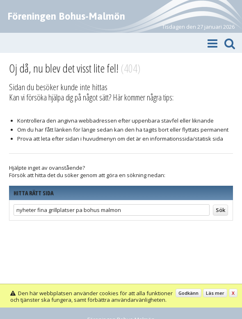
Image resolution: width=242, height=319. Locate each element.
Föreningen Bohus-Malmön (66, 16)
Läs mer (215, 293)
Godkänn (188, 293)
